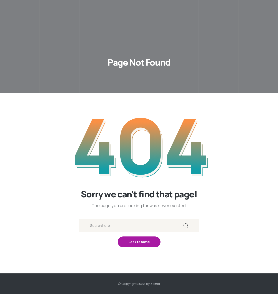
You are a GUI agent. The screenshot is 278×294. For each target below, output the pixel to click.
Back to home (139, 242)
